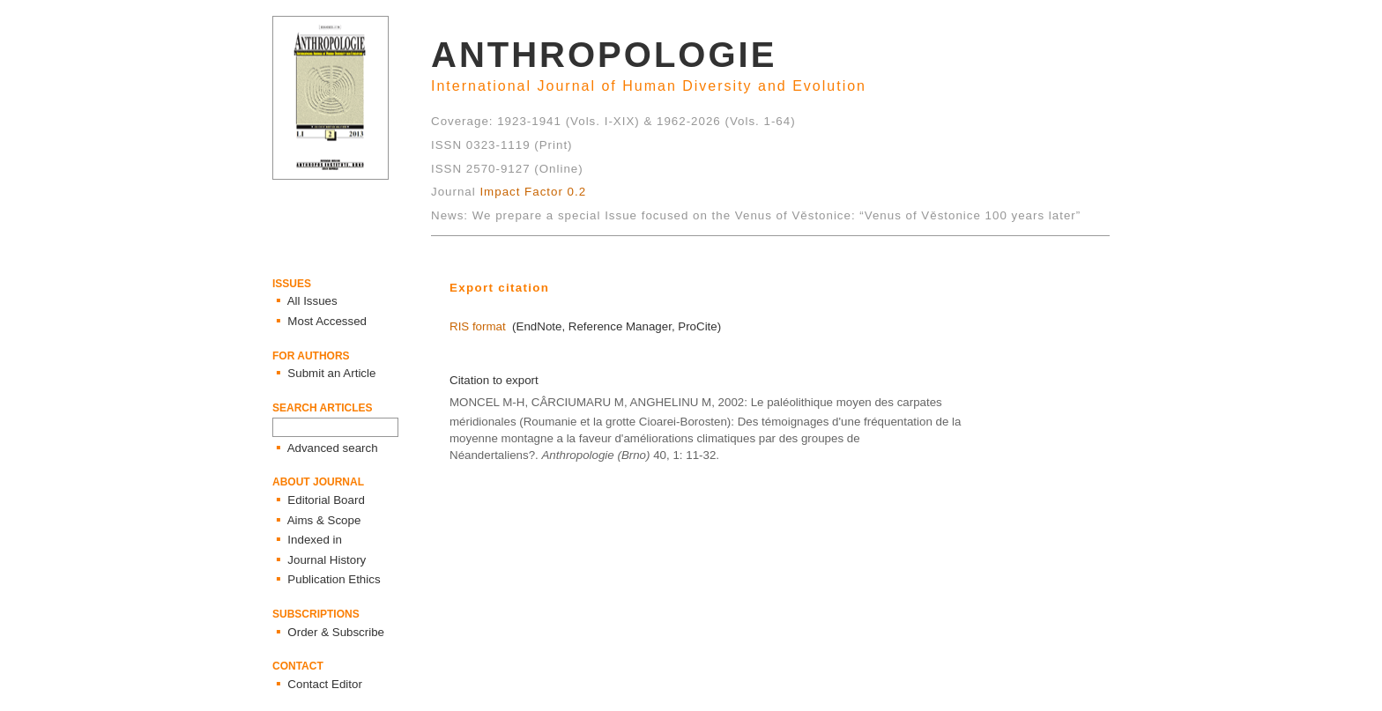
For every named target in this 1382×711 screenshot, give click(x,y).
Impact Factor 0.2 (532, 191)
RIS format (478, 326)
